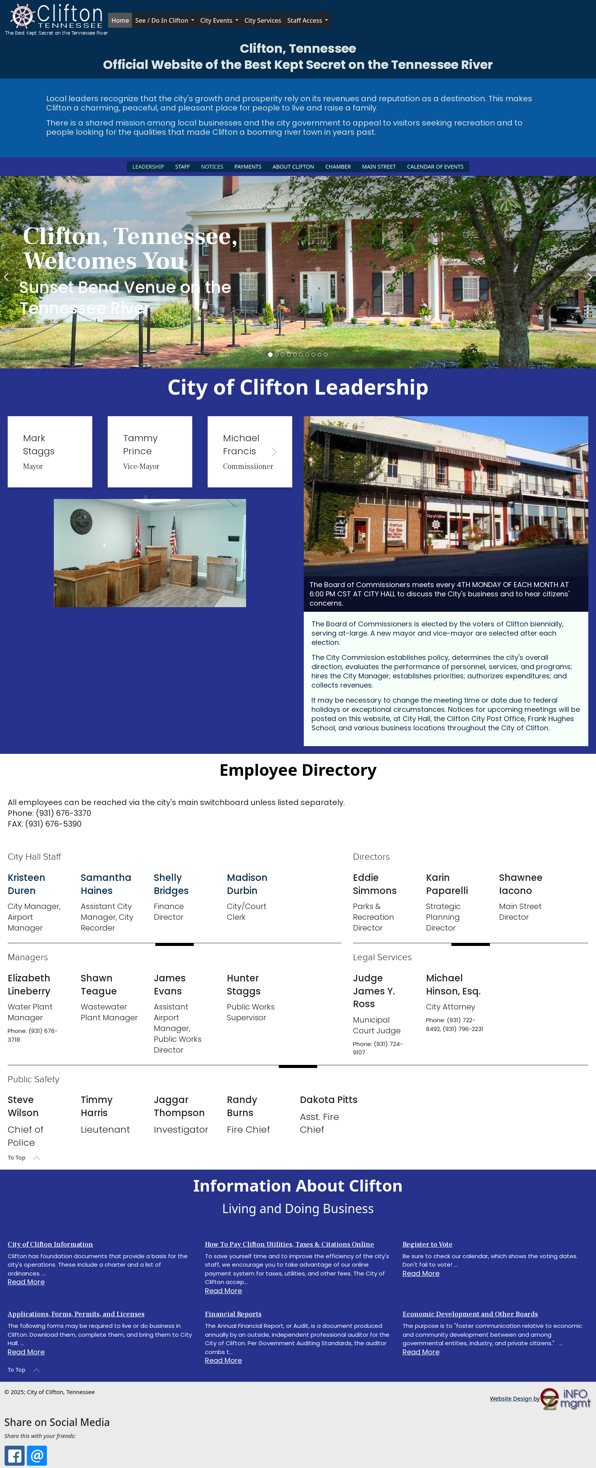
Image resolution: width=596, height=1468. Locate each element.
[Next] (588, 272)
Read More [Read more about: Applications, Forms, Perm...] (26, 1352)
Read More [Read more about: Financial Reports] (223, 1360)
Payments (248, 166)
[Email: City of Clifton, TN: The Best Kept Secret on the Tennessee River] (37, 1456)
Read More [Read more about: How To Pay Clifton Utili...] (223, 1291)
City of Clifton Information (50, 1244)
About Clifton (293, 166)
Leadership (148, 166)
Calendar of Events (435, 166)
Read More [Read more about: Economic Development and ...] (421, 1352)
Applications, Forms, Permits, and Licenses (76, 1314)
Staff (182, 166)
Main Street (379, 166)
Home (120, 20)
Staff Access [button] (304, 20)
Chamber (338, 166)
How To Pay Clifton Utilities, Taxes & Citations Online (289, 1244)
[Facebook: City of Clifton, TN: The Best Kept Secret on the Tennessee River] (15, 1456)
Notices (212, 166)
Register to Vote (428, 1244)
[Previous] (7, 272)
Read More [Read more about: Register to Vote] (421, 1273)
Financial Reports (233, 1314)
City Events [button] (216, 20)
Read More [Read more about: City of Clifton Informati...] (26, 1282)
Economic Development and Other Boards (470, 1314)
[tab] (146, 497)
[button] (56, 20)
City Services (263, 20)
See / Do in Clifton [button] (161, 20)
